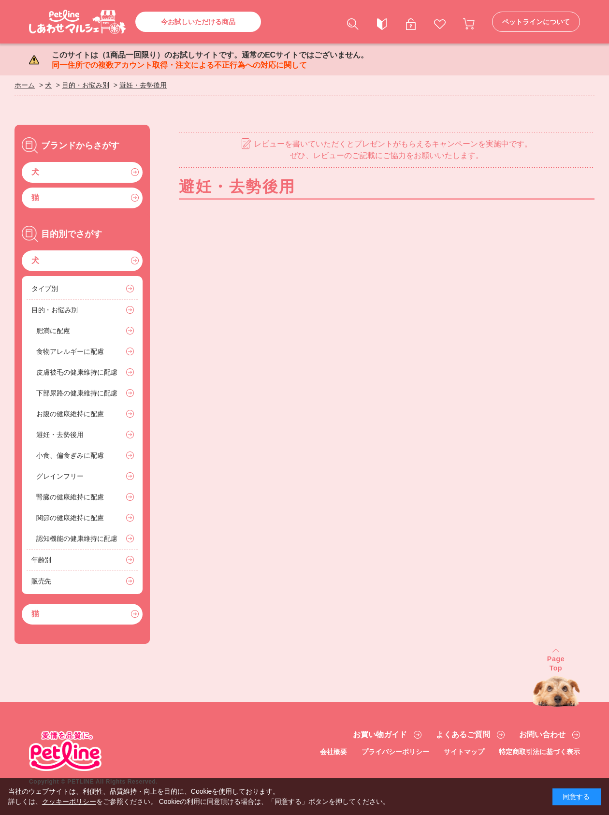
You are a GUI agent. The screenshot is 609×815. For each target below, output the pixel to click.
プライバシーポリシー (395, 752)
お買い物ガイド (380, 735)
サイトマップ (464, 752)
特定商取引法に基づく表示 (539, 752)
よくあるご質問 (463, 735)
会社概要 (333, 752)
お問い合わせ (542, 735)
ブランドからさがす (80, 145)
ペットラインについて (536, 22)
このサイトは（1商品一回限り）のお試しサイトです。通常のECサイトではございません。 (210, 60)
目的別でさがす (71, 234)
